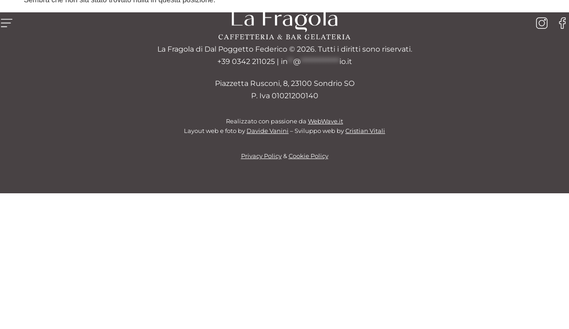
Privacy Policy (261, 156)
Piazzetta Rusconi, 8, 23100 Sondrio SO (284, 83)
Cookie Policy (308, 156)
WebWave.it (325, 121)
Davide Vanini (268, 130)
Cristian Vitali (365, 130)
